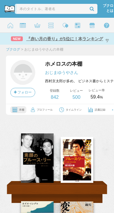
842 (55, 97)
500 (77, 97)
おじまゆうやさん (61, 72)
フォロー (23, 92)
